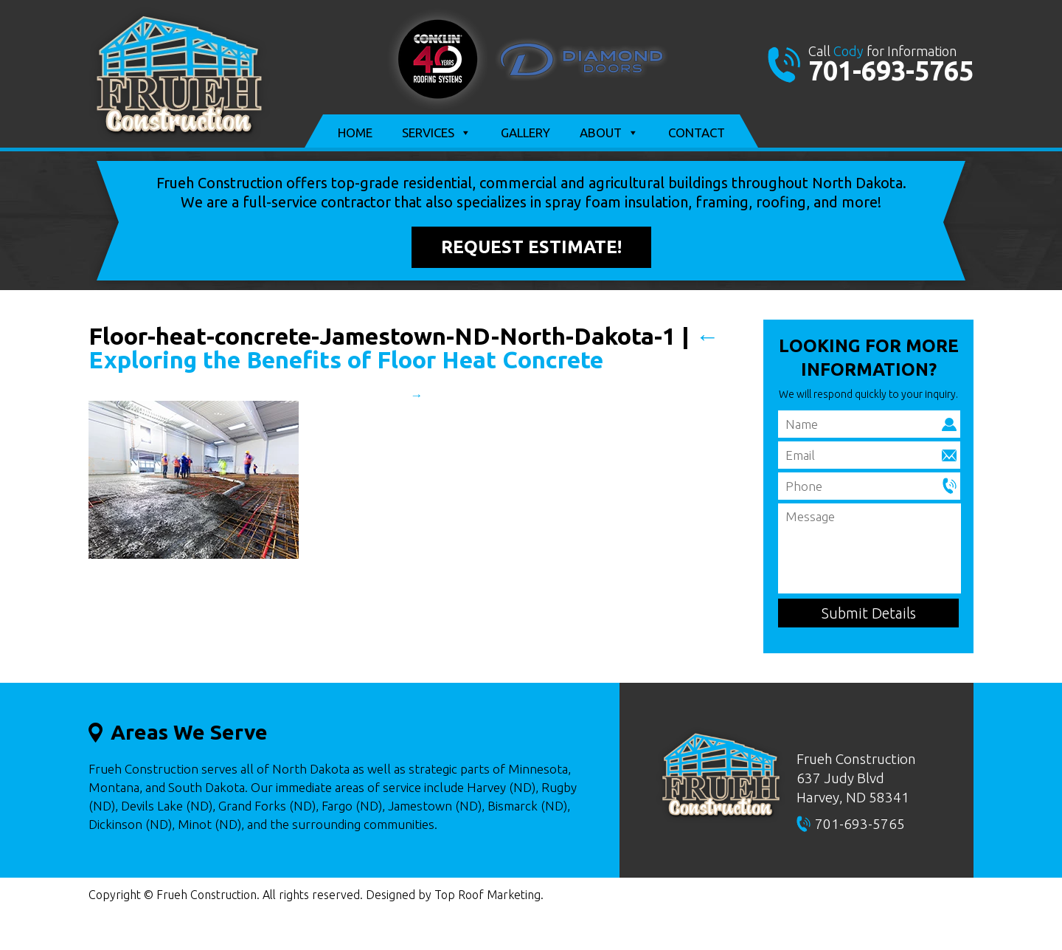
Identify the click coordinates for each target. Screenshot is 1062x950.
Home (355, 132)
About (609, 133)
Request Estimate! (531, 247)
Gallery (525, 132)
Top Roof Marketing (487, 894)
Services (436, 133)
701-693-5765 (891, 70)
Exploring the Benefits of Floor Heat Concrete (403, 348)
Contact (696, 132)
